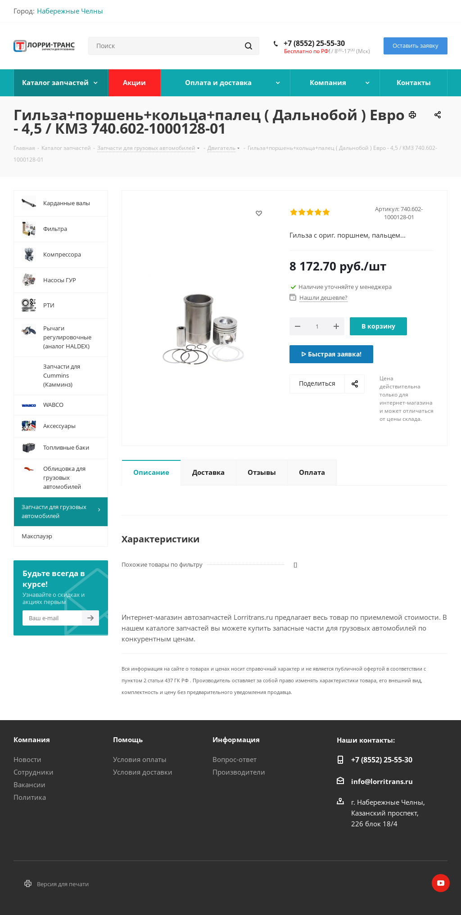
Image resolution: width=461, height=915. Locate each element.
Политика (30, 797)
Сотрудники (34, 771)
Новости (27, 759)
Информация (236, 739)
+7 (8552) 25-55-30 (314, 43)
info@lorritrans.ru (382, 781)
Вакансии (29, 784)
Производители (238, 771)
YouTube (441, 883)
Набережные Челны (70, 10)
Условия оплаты (140, 759)
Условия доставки (142, 771)
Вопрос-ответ (234, 759)
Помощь (128, 739)
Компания (32, 739)
